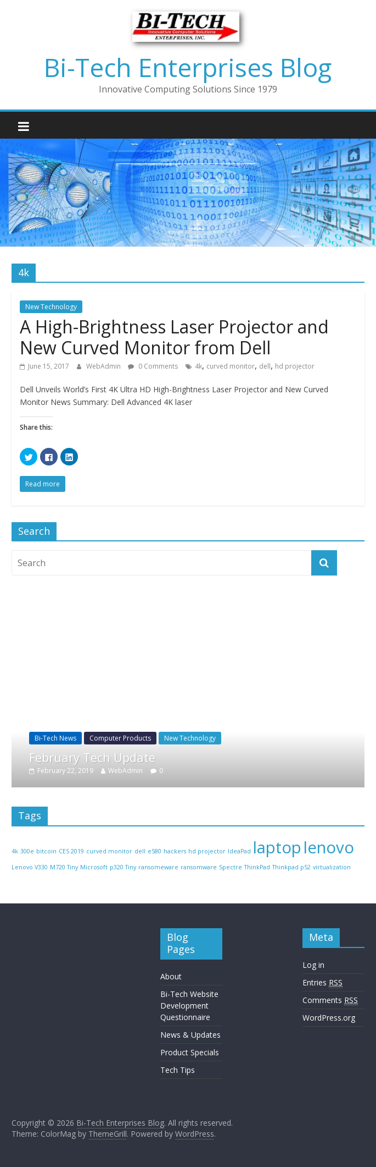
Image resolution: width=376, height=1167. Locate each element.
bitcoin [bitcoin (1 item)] (46, 851)
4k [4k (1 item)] (15, 851)
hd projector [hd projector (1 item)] (207, 851)
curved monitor (230, 366)
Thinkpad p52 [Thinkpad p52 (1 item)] (291, 867)
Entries (322, 982)
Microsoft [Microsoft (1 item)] (94, 867)
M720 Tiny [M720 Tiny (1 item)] (64, 867)
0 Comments (153, 366)
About (171, 976)
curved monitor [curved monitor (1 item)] (109, 851)
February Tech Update (148, 757)
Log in (313, 965)
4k (198, 366)
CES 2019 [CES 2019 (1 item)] (71, 851)
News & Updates (190, 1034)
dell (265, 366)
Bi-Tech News (111, 738)
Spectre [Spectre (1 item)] (230, 867)
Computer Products (175, 738)
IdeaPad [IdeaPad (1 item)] (239, 851)
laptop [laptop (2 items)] (277, 847)
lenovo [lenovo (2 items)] (329, 847)
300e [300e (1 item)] (27, 851)
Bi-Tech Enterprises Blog (188, 67)
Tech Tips (177, 1070)
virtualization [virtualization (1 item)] (332, 867)
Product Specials (189, 1052)
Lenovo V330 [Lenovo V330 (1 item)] (30, 867)
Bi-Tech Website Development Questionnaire (189, 1005)
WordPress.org (328, 1017)
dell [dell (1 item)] (139, 851)
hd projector (295, 366)
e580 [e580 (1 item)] (154, 851)
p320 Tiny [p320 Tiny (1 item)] (123, 867)
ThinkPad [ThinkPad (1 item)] (257, 867)
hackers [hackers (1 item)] (175, 851)
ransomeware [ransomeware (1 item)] (158, 867)
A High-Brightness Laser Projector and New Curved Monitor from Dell (174, 337)
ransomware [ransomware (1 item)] (199, 867)
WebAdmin (104, 366)
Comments (330, 1000)
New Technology (51, 306)
